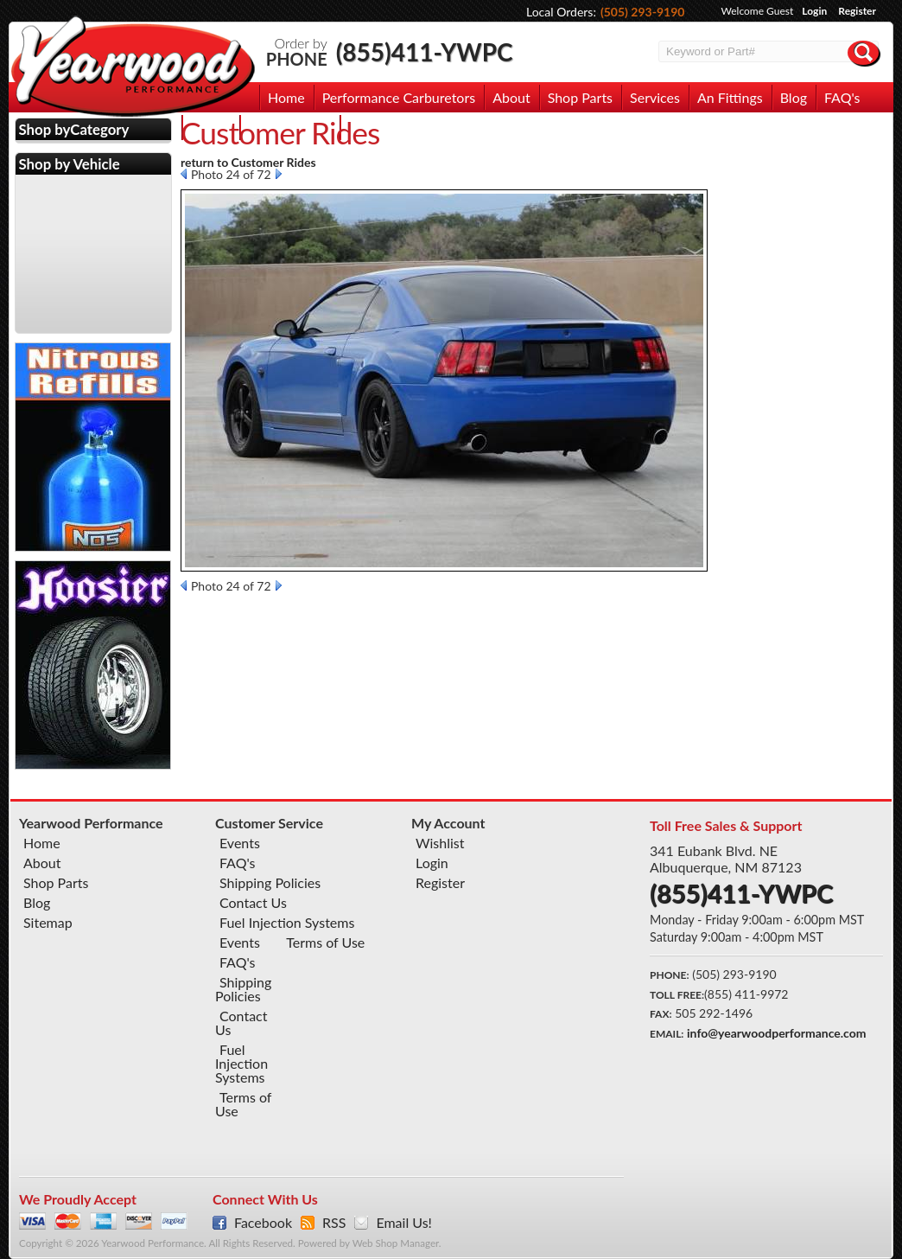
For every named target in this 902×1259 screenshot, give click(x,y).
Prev (184, 174)
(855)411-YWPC (424, 52)
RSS (334, 1223)
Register (857, 10)
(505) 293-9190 (642, 11)
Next (279, 174)
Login (814, 10)
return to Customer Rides (248, 162)
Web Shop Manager (396, 1243)
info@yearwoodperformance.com (776, 1033)
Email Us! (403, 1223)
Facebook (263, 1223)
